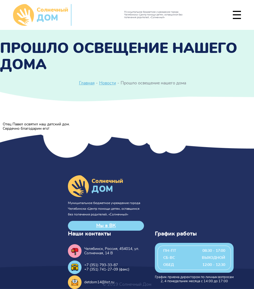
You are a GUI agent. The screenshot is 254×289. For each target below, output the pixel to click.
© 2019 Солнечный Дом (127, 284)
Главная (87, 83)
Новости (107, 83)
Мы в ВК (106, 225)
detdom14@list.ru (99, 282)
